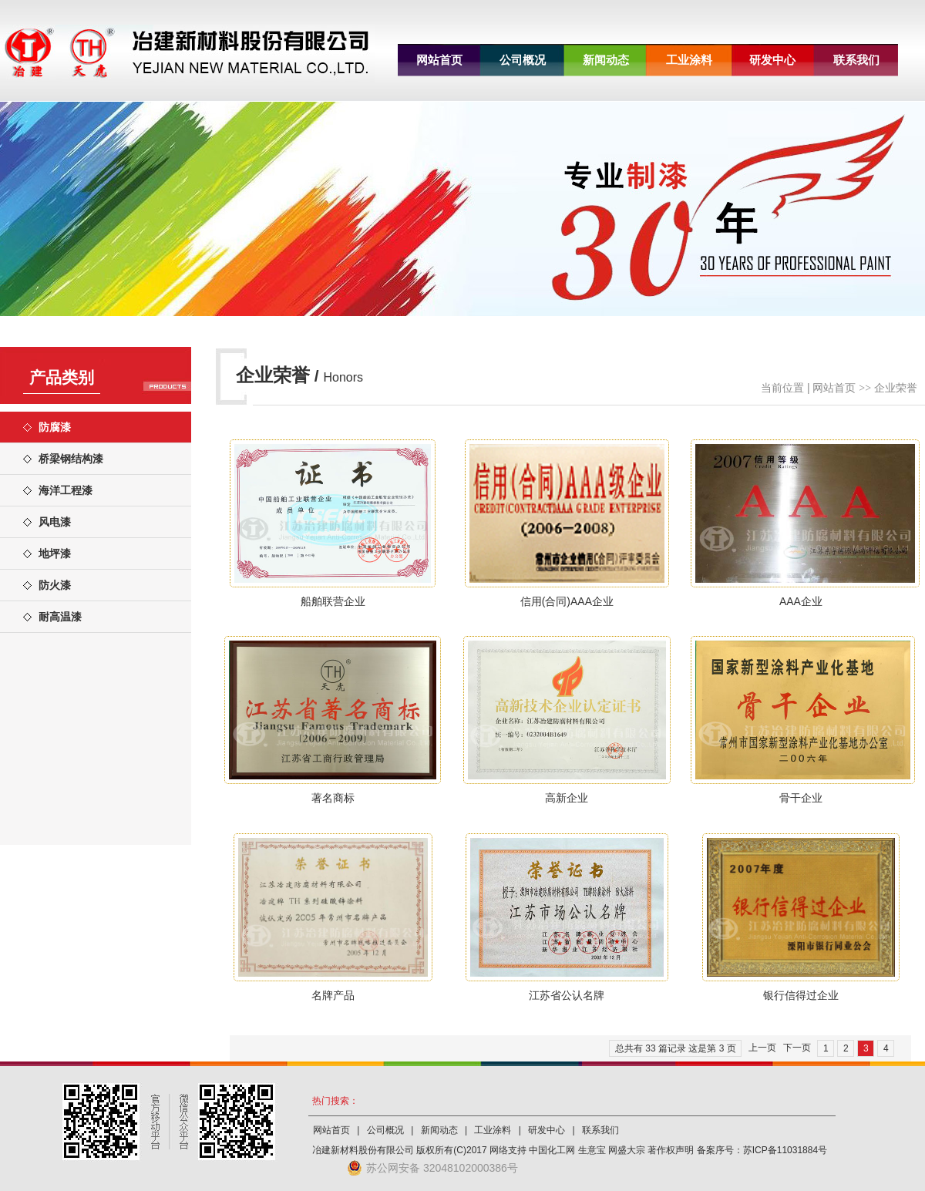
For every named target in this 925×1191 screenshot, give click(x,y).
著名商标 (333, 798)
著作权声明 (671, 1150)
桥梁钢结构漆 (71, 459)
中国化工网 (552, 1150)
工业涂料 (689, 59)
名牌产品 (333, 995)
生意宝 (592, 1150)
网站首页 (439, 59)
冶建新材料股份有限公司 (363, 1150)
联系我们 (856, 59)
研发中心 (772, 59)
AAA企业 (800, 601)
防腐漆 (55, 427)
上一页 (762, 1047)
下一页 (797, 1047)
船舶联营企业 (333, 601)
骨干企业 (800, 798)
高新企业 (566, 798)
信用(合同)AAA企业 (567, 601)
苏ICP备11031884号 (785, 1150)
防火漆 (55, 585)
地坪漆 (55, 553)
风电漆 (55, 522)
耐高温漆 (60, 617)
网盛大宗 (626, 1150)
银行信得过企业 (801, 995)
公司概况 (523, 59)
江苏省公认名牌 (566, 995)
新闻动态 (606, 59)
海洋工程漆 (65, 490)
